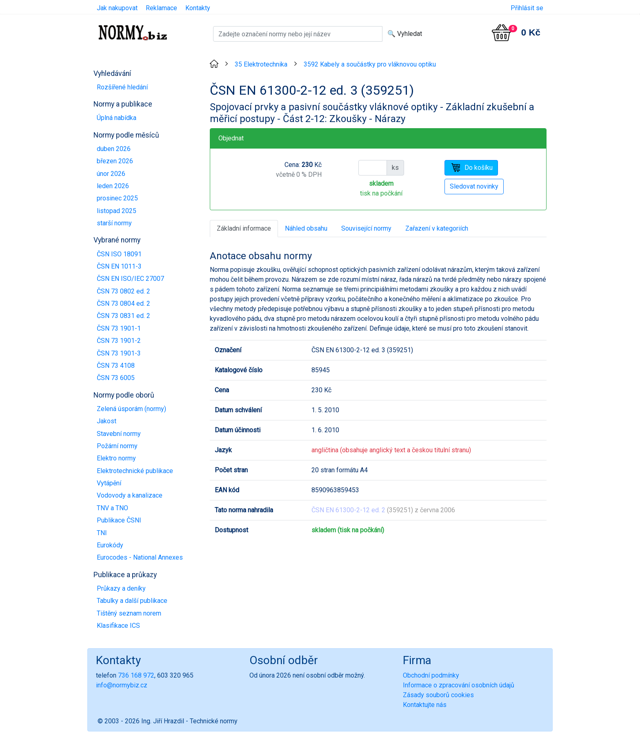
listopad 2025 (116, 211)
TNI (102, 533)
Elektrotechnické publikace (135, 471)
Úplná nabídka (116, 118)
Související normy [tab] (366, 228)
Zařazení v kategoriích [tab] (436, 228)
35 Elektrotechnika (261, 64)
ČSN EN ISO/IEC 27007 (130, 278)
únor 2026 (111, 174)
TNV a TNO (112, 508)
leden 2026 (113, 186)
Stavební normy (119, 434)
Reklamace (161, 8)
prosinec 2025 (117, 198)
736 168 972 (136, 675)
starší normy (114, 223)
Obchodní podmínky (431, 675)
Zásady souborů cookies (438, 695)
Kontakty (197, 8)
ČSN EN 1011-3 (119, 266)
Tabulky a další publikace (132, 601)
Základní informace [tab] (244, 228)
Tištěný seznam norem (129, 613)
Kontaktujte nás (425, 705)
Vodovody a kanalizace (129, 495)
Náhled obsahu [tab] (306, 228)
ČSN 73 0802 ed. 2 (123, 291)
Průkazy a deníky (121, 588)
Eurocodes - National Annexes (140, 557)
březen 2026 (115, 161)
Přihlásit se (527, 8)
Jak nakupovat (117, 8)
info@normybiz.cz (121, 685)
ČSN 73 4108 (116, 365)
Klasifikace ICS (118, 625)
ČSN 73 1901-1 (119, 328)
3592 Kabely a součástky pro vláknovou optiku (370, 64)
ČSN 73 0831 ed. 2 (123, 316)
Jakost (106, 421)
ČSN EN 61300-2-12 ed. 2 (348, 510)
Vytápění (109, 483)
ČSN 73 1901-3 (119, 353)
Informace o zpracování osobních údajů (458, 685)
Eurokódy (110, 545)
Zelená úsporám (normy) (131, 409)
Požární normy (117, 446)
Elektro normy (116, 458)
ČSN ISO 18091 (119, 254)
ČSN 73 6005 (116, 378)
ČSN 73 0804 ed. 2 (123, 303)
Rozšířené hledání (122, 87)
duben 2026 (114, 149)
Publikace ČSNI (119, 520)
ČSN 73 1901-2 (119, 341)
